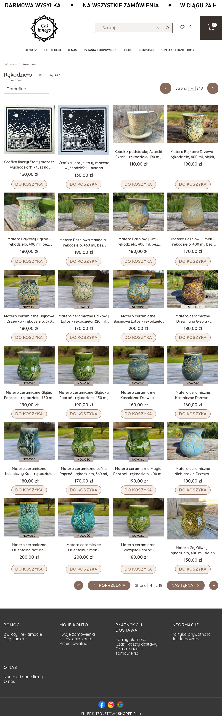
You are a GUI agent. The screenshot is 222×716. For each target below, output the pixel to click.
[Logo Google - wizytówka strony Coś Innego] (120, 704)
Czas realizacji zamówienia (129, 651)
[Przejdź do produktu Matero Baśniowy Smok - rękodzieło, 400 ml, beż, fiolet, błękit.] (192, 212)
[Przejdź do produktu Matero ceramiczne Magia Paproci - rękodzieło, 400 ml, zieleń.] (138, 441)
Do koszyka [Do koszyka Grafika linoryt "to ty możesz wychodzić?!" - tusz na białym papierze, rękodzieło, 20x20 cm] (84, 184)
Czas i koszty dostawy (136, 644)
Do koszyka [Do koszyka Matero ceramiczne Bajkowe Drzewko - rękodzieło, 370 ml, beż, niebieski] (29, 337)
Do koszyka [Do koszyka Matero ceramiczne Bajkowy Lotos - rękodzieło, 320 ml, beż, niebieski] (84, 337)
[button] (167, 28)
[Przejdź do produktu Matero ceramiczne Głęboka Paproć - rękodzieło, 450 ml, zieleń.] (83, 365)
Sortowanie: (12, 80)
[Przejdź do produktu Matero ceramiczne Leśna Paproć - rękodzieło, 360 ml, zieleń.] (83, 441)
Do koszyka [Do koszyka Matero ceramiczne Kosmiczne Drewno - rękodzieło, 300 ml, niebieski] (138, 413)
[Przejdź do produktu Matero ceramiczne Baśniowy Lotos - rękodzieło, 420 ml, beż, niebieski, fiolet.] (138, 289)
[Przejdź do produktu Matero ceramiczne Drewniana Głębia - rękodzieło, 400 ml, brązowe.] (192, 289)
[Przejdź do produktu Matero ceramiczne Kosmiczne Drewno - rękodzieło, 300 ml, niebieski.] (138, 365)
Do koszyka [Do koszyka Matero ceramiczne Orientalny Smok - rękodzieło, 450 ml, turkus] (84, 569)
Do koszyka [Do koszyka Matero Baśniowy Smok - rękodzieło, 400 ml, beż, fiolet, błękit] (193, 261)
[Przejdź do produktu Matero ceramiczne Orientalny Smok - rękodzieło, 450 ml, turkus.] (83, 517)
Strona (181, 88)
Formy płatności (131, 639)
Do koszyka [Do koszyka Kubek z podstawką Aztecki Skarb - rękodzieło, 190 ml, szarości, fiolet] (138, 184)
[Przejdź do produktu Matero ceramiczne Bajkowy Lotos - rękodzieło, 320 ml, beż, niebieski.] (83, 289)
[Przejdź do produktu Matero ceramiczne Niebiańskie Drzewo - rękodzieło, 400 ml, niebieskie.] (192, 441)
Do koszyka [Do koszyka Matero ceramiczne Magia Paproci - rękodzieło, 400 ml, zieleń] (138, 490)
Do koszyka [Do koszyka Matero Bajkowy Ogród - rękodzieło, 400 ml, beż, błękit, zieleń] (29, 261)
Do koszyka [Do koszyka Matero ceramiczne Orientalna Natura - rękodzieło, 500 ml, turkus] (29, 569)
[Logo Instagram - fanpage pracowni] (111, 704)
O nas (9, 681)
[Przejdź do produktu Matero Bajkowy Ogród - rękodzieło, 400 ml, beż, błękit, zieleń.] (29, 212)
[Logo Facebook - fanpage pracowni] (101, 704)
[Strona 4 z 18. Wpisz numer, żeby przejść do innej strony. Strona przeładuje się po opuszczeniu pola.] (192, 88)
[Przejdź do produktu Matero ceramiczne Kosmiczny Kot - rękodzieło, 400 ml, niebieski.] (29, 441)
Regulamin (14, 638)
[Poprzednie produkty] (109, 585)
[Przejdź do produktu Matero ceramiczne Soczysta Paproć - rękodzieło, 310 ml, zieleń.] (138, 517)
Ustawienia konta (76, 638)
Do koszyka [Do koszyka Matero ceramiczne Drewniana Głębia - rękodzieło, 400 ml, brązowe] (193, 337)
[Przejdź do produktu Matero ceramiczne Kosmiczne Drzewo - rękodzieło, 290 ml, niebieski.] (192, 365)
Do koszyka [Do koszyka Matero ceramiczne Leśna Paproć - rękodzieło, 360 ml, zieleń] (84, 490)
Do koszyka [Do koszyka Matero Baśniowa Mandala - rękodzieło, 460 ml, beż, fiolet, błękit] (84, 261)
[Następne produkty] (186, 585)
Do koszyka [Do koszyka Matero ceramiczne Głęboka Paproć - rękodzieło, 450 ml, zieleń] (84, 413)
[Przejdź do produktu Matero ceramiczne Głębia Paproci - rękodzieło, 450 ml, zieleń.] (29, 365)
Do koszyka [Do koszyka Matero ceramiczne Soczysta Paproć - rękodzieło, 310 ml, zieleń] (138, 569)
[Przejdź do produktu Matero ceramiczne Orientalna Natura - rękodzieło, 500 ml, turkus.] (29, 517)
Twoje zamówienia (77, 634)
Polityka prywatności (191, 634)
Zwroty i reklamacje (23, 634)
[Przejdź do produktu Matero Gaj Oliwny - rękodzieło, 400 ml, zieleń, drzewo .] (192, 518)
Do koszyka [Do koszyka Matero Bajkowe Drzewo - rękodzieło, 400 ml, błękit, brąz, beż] (193, 184)
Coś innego (10, 64)
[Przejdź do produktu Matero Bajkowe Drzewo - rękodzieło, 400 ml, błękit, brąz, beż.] (192, 124)
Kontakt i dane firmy (23, 676)
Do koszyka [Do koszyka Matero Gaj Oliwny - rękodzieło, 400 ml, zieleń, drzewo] (193, 569)
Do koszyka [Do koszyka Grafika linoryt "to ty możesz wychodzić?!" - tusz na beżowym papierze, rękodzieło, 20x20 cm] (29, 184)
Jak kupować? (186, 638)
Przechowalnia (73, 643)
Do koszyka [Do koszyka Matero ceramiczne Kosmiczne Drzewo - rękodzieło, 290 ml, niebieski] (193, 413)
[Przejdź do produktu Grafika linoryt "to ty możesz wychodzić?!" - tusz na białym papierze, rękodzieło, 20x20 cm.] (83, 130)
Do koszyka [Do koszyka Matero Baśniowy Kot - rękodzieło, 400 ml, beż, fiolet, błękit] (138, 261)
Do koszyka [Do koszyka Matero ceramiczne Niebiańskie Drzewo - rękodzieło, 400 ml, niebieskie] (193, 490)
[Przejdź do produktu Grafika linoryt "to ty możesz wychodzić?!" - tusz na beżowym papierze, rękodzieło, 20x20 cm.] (29, 129)
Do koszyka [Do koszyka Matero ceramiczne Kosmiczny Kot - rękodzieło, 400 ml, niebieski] (29, 490)
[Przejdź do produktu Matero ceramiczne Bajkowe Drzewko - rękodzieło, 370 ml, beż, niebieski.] (29, 289)
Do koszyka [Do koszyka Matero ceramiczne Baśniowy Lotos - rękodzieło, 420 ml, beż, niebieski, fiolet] (138, 337)
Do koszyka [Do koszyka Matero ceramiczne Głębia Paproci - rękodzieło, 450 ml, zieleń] (29, 413)
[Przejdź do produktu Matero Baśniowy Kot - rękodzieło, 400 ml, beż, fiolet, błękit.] (138, 212)
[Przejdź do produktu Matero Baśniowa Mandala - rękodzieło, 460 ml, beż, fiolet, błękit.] (83, 212)
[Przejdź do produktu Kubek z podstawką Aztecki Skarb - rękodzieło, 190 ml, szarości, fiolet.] (138, 124)
